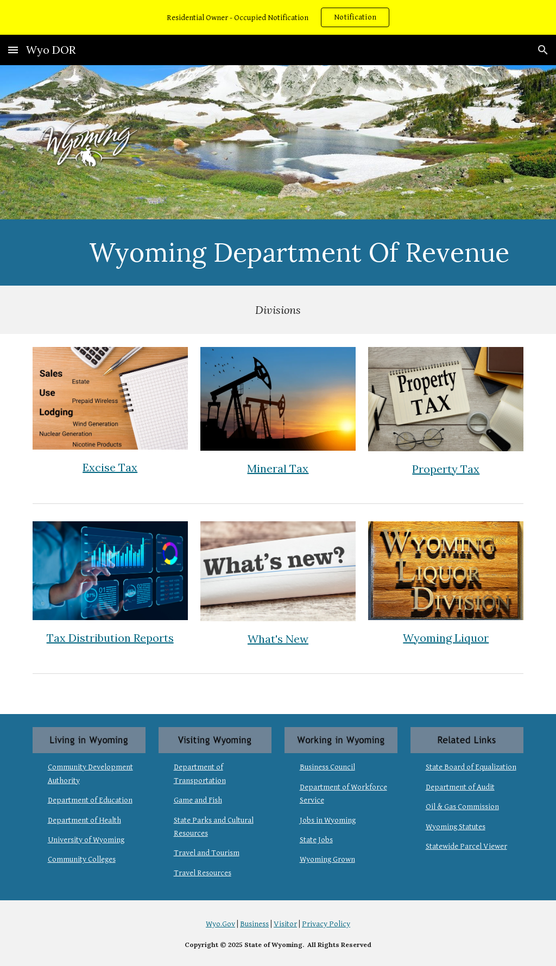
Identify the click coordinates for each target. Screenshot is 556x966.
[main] (298, 252)
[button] (13, 50)
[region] (278, 17)
